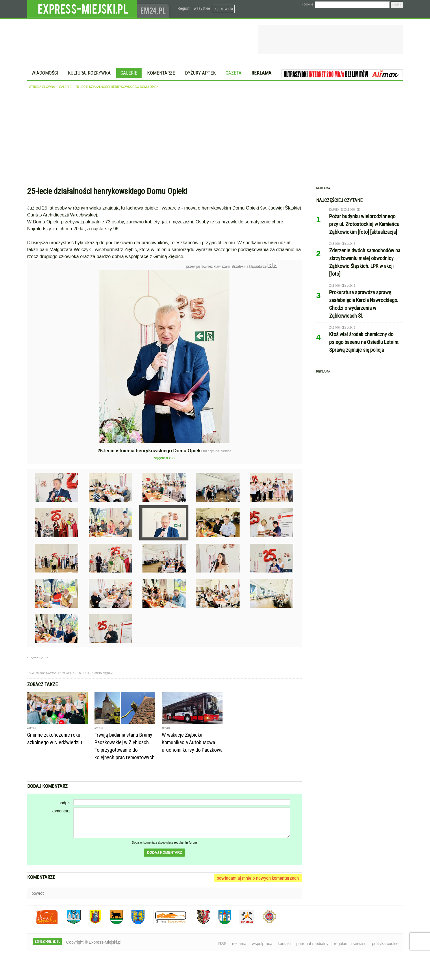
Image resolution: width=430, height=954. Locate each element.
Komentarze (161, 73)
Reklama (261, 73)
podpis (64, 803)
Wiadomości (44, 73)
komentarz (60, 811)
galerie (65, 86)
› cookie (307, 4)
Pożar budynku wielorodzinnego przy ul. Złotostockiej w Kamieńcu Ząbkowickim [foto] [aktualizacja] (364, 224)
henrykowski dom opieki (55, 673)
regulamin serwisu (350, 943)
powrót (37, 893)
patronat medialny (312, 943)
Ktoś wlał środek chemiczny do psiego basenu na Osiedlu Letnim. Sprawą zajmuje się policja (364, 342)
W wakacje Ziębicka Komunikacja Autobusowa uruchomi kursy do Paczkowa (192, 742)
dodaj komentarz (164, 853)
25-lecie (84, 673)
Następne (289, 310)
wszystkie (202, 8)
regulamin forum (185, 842)
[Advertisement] (215, 139)
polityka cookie (385, 943)
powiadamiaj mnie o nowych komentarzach (258, 878)
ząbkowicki (223, 8)
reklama (239, 943)
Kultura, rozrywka (89, 73)
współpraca (262, 943)
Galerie (129, 73)
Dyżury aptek (200, 73)
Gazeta (234, 73)
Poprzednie (39, 325)
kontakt (284, 943)
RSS (222, 943)
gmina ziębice (103, 673)
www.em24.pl (154, 9)
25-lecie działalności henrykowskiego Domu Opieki (118, 86)
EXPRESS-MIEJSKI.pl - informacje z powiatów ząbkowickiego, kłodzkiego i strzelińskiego (82, 9)
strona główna (42, 86)
